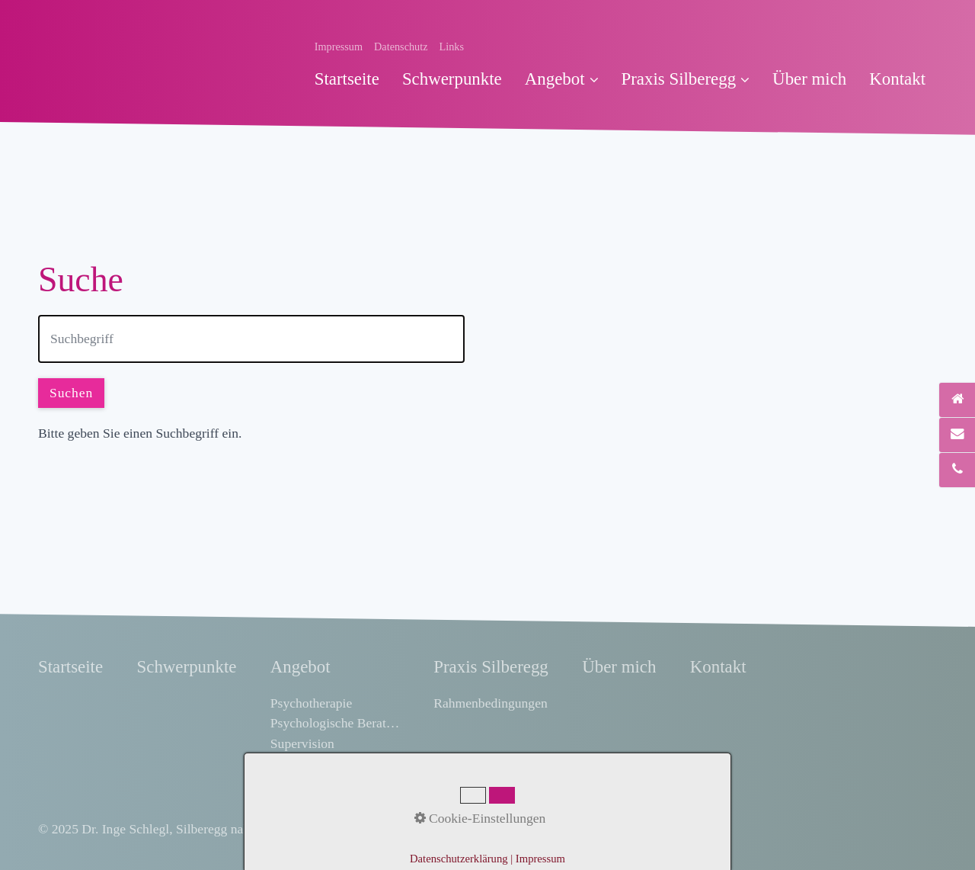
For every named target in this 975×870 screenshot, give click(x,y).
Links (452, 46)
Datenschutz (400, 46)
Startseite (347, 78)
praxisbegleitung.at (469, 828)
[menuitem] (353, 79)
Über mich (809, 78)
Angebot (562, 78)
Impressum (339, 46)
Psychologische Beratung (335, 722)
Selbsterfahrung (312, 763)
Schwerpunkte (452, 78)
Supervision (302, 743)
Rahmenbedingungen (490, 703)
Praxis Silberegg (686, 78)
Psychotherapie (311, 703)
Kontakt (897, 78)
